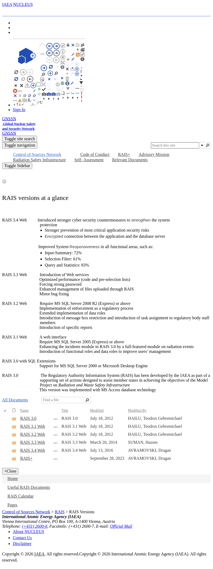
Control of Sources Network (26, 512)
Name (24, 411)
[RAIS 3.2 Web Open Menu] (56, 435)
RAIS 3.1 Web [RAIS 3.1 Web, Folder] (32, 426)
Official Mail (121, 526)
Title (65, 411)
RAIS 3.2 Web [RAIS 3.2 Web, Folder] (32, 434)
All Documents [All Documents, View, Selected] (15, 400)
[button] (202, 145)
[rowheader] (6, 419)
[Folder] (14, 419)
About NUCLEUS (28, 531)
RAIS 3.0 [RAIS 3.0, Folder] (28, 418)
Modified (97, 411)
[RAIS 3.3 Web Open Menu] (56, 443)
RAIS (59, 512)
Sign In (19, 109)
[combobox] (175, 145)
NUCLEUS (23, 4)
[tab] (12, 11)
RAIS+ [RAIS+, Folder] (26, 458)
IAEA (7, 4)
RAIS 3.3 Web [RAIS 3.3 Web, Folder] (32, 442)
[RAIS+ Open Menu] (56, 459)
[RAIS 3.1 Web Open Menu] (56, 427)
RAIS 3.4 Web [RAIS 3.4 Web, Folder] (32, 450)
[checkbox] (5, 410)
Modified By (137, 411)
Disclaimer (22, 543)
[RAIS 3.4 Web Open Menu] (56, 451)
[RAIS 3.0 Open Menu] (56, 419)
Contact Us (22, 537)
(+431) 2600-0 (34, 526)
